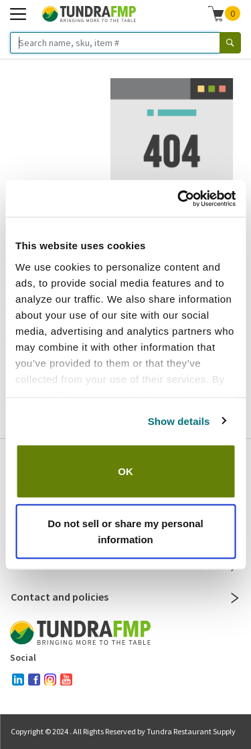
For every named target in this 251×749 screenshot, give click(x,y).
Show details (179, 420)
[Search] (230, 42)
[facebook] (34, 679)
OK (125, 471)
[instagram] (50, 679)
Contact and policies (125, 596)
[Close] (235, 598)
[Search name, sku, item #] (115, 42)
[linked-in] (18, 679)
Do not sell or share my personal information (125, 531)
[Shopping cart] (216, 13)
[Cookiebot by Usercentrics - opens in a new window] (179, 198)
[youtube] (66, 679)
